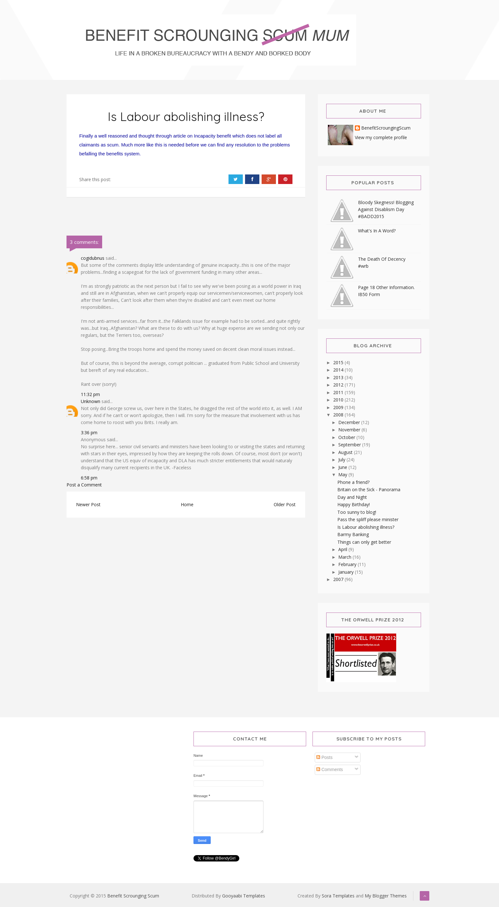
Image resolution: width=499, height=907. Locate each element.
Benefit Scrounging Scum (133, 896)
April (343, 549)
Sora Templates (338, 896)
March (345, 557)
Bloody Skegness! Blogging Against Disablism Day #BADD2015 (386, 209)
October (347, 437)
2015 (339, 362)
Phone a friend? (353, 482)
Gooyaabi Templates (243, 896)
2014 (339, 370)
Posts (324, 757)
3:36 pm (89, 432)
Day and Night (352, 497)
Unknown (90, 401)
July (342, 460)
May (343, 474)
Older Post (285, 504)
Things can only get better (364, 542)
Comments (329, 769)
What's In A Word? (377, 231)
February (348, 564)
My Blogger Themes (386, 896)
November (350, 430)
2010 (339, 400)
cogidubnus (92, 258)
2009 (339, 407)
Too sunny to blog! (356, 512)
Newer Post (88, 504)
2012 (339, 385)
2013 (339, 377)
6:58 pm (89, 478)
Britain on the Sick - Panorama (368, 489)
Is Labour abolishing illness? (186, 116)
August (346, 452)
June (343, 467)
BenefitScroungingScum (386, 128)
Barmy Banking (353, 534)
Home (187, 504)
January (346, 572)
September (350, 445)
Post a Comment (84, 485)
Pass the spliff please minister (367, 519)
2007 (339, 579)
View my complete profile (381, 137)
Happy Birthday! (353, 504)
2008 (339, 415)
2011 (339, 392)
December (349, 422)
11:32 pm (90, 394)
